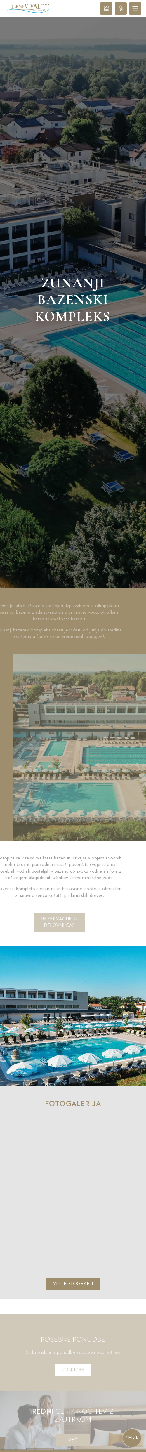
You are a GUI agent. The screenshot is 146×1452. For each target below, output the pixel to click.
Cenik (132, 1438)
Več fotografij (73, 940)
